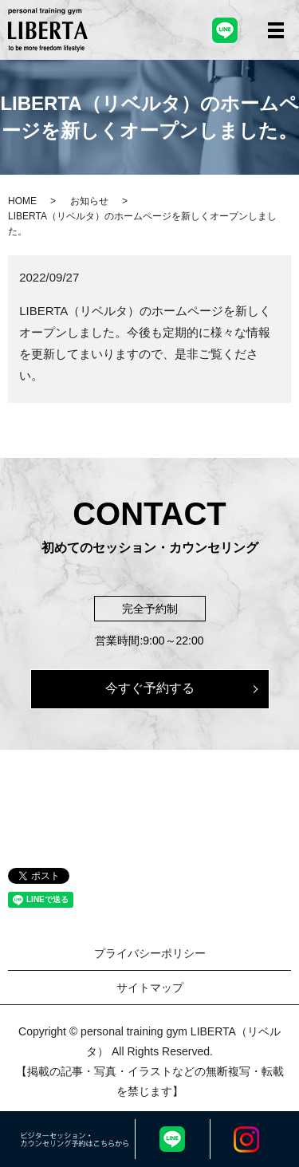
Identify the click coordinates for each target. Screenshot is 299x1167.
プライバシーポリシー (150, 953)
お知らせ (89, 201)
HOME (22, 201)
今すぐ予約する (150, 688)
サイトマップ (149, 987)
